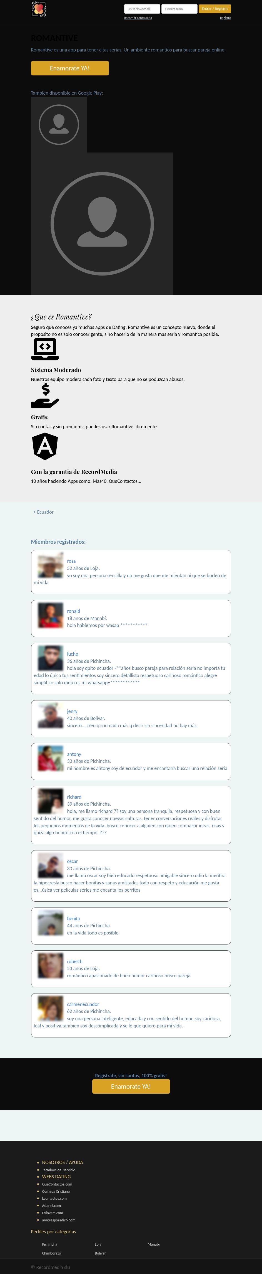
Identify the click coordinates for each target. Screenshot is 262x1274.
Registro (225, 18)
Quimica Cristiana (56, 1191)
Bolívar (100, 1253)
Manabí (154, 1244)
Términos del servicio (58, 1170)
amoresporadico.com (59, 1220)
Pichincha (49, 1244)
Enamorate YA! (70, 68)
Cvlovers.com (52, 1213)
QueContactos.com (57, 1184)
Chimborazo (51, 1253)
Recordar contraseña (138, 18)
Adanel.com (51, 1205)
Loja (98, 1244)
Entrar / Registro (215, 8)
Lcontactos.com (54, 1198)
